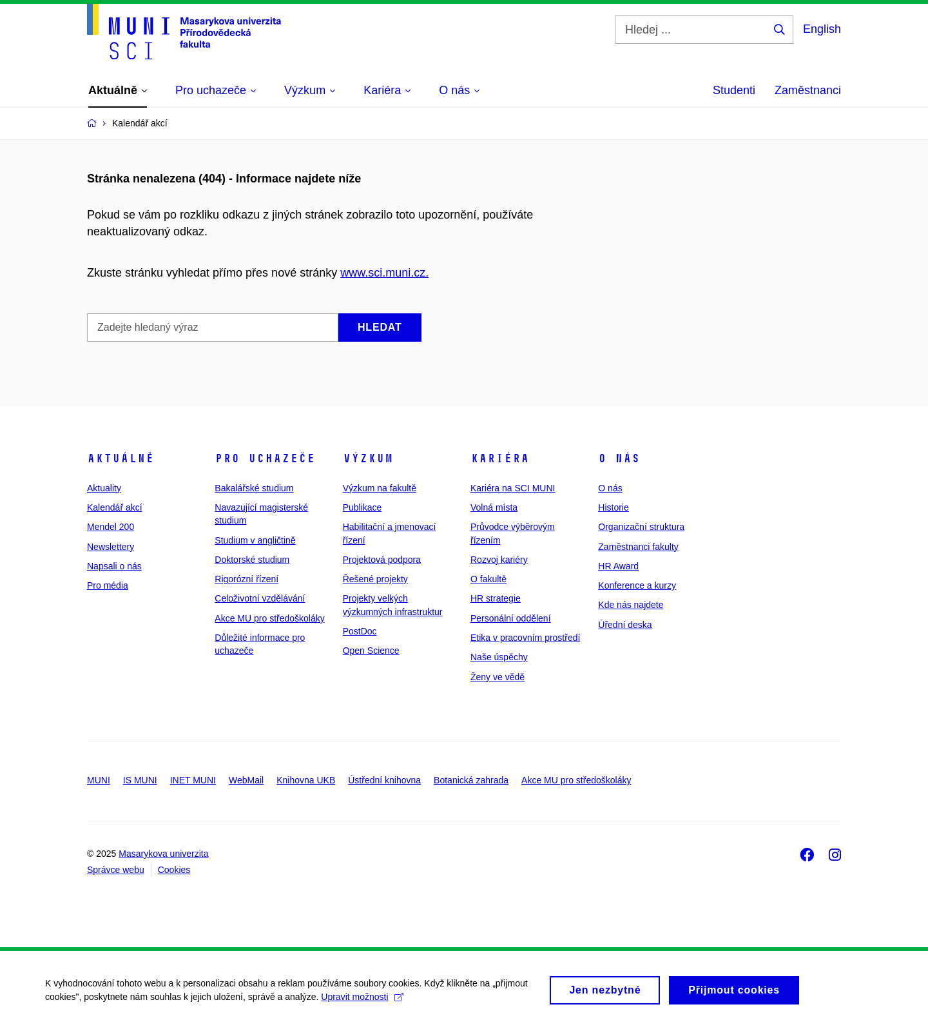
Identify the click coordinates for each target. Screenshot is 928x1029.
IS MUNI (140, 780)
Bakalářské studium (254, 488)
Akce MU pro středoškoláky (269, 618)
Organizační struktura (641, 527)
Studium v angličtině (255, 540)
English (822, 29)
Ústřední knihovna (384, 780)
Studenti (734, 90)
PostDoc (360, 631)
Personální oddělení (510, 618)
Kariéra (499, 458)
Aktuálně (120, 458)
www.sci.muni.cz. (384, 272)
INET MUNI (193, 780)
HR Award (618, 566)
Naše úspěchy (499, 657)
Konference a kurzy (637, 585)
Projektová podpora (382, 559)
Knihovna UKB (305, 780)
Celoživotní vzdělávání (260, 598)
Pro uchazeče (265, 458)
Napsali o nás (114, 566)
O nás (619, 458)
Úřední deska (625, 625)
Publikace (362, 507)
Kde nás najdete (630, 605)
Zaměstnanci (808, 90)
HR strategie (495, 598)
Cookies (174, 870)
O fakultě (488, 579)
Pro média (107, 585)
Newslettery (110, 547)
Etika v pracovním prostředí (525, 637)
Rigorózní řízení (246, 579)
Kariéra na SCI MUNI (512, 488)
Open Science (371, 650)
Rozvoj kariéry (499, 559)
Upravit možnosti (362, 1003)
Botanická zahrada (471, 780)
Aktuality (104, 488)
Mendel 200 (110, 527)
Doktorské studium (252, 559)
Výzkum (368, 458)
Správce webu (115, 870)
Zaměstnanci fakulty (638, 547)
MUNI (98, 780)
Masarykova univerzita (163, 853)
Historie (613, 507)
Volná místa (493, 507)
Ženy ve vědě (497, 677)
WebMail (246, 780)
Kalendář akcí (114, 507)
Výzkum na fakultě (379, 488)
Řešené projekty (375, 579)
